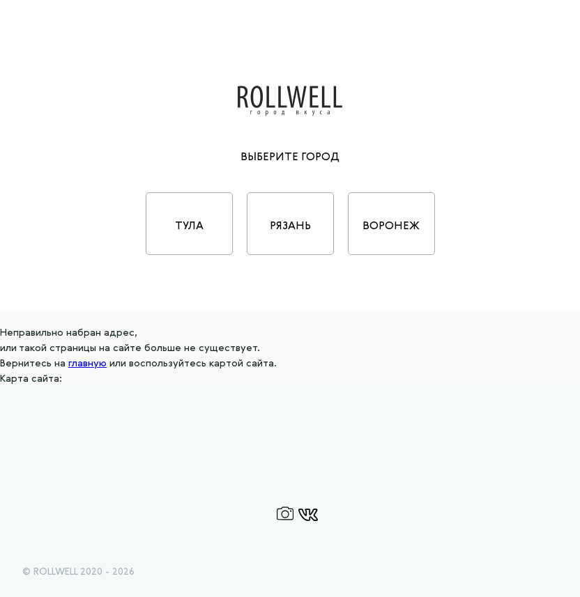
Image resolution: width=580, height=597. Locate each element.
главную (87, 364)
